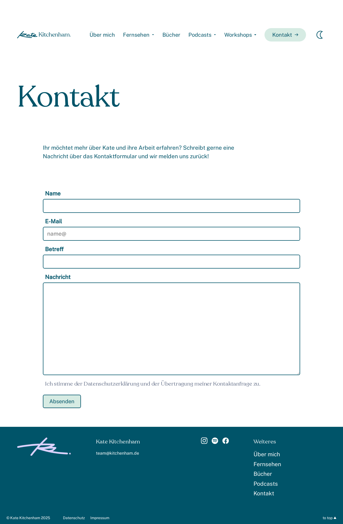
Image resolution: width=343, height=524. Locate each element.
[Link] (204, 442)
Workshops (238, 35)
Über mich (102, 35)
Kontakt (285, 35)
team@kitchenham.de (117, 453)
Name (53, 193)
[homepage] (44, 35)
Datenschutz (74, 518)
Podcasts (199, 35)
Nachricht (57, 277)
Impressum (99, 518)
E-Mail (53, 221)
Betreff (54, 249)
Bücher (171, 35)
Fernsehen (136, 35)
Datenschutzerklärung (111, 384)
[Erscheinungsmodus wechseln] (319, 34)
